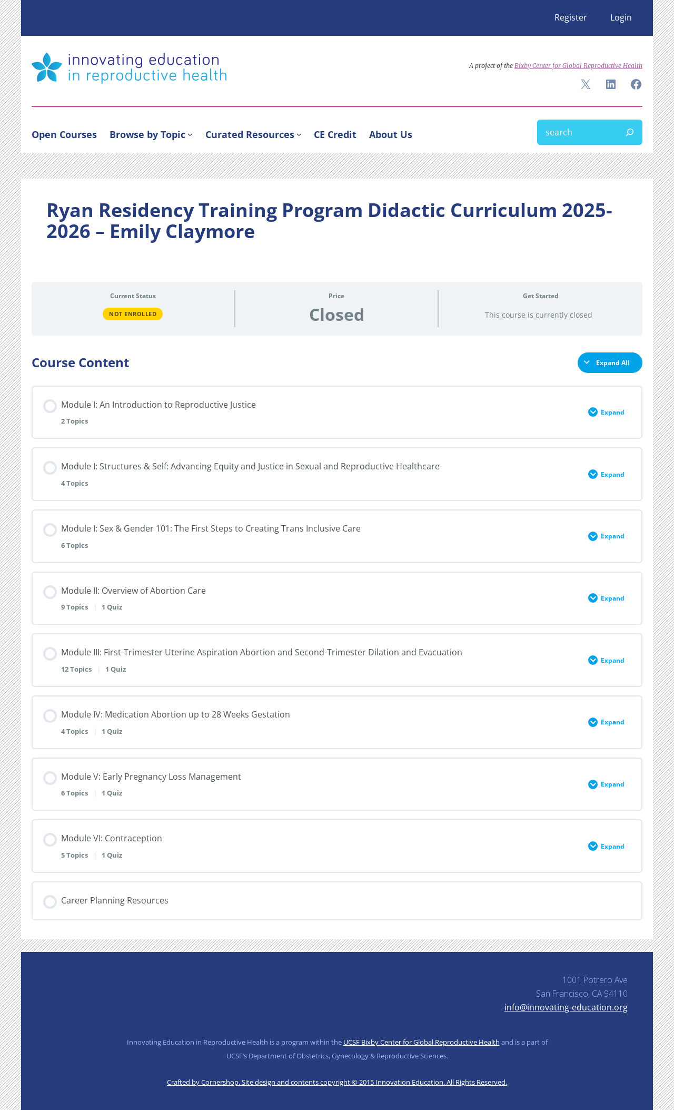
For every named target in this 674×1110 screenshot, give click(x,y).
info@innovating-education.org (566, 1007)
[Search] (629, 132)
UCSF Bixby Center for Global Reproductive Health (421, 1042)
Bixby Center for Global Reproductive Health (578, 66)
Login (621, 17)
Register (570, 17)
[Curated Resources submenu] (299, 134)
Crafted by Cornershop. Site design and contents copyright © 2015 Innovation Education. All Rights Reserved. (337, 1082)
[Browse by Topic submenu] (190, 134)
